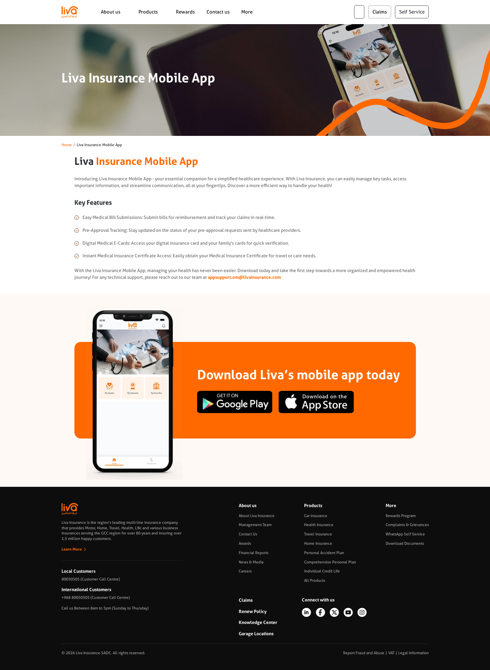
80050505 (71, 579)
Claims (246, 600)
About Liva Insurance (256, 516)
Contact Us (248, 534)
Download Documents (405, 543)
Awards (245, 543)
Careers (245, 571)
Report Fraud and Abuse (363, 653)
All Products (314, 580)
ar (359, 12)
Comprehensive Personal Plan (330, 562)
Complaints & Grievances (407, 525)
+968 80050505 (76, 597)
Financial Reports (253, 553)
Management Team (255, 525)
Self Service (412, 12)
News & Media (251, 562)
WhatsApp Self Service (405, 534)
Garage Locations (256, 633)
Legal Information (413, 653)
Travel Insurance (318, 534)
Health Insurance (318, 525)
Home (67, 145)
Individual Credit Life (322, 571)
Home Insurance (318, 543)
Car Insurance (315, 516)
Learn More (72, 549)
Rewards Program (401, 516)
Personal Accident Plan (324, 553)
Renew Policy (253, 611)
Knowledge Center (258, 622)
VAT (391, 653)
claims (379, 12)
